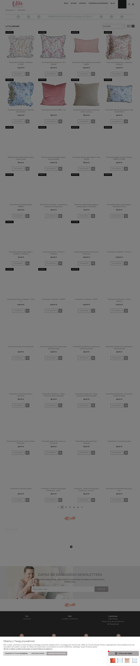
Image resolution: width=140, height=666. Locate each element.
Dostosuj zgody (38, 653)
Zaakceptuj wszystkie (57, 653)
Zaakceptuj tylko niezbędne (16, 653)
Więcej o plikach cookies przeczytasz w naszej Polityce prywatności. (28, 649)
